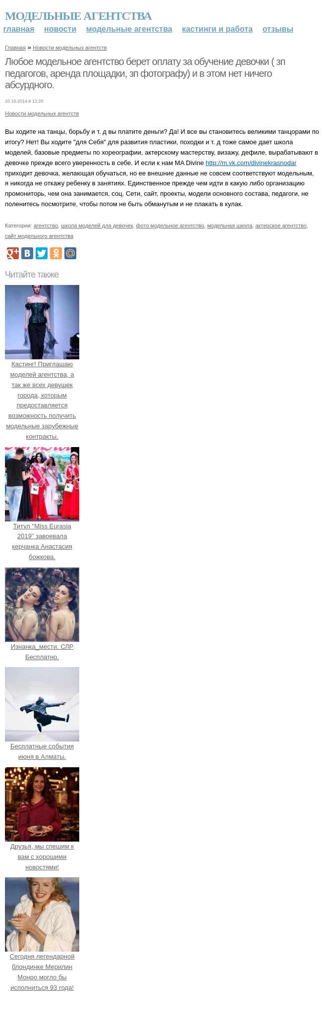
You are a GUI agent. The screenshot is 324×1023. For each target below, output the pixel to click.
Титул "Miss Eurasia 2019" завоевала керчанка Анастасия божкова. (42, 536)
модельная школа (229, 225)
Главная (19, 29)
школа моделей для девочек (97, 225)
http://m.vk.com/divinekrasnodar (251, 163)
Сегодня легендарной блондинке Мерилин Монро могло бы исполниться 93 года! (42, 967)
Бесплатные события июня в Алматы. (42, 747)
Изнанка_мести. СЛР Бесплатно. (42, 646)
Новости (60, 29)
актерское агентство (280, 225)
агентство (46, 225)
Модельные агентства (78, 15)
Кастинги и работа (217, 29)
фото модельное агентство (170, 225)
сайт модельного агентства (39, 236)
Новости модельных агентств (70, 48)
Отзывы (278, 29)
